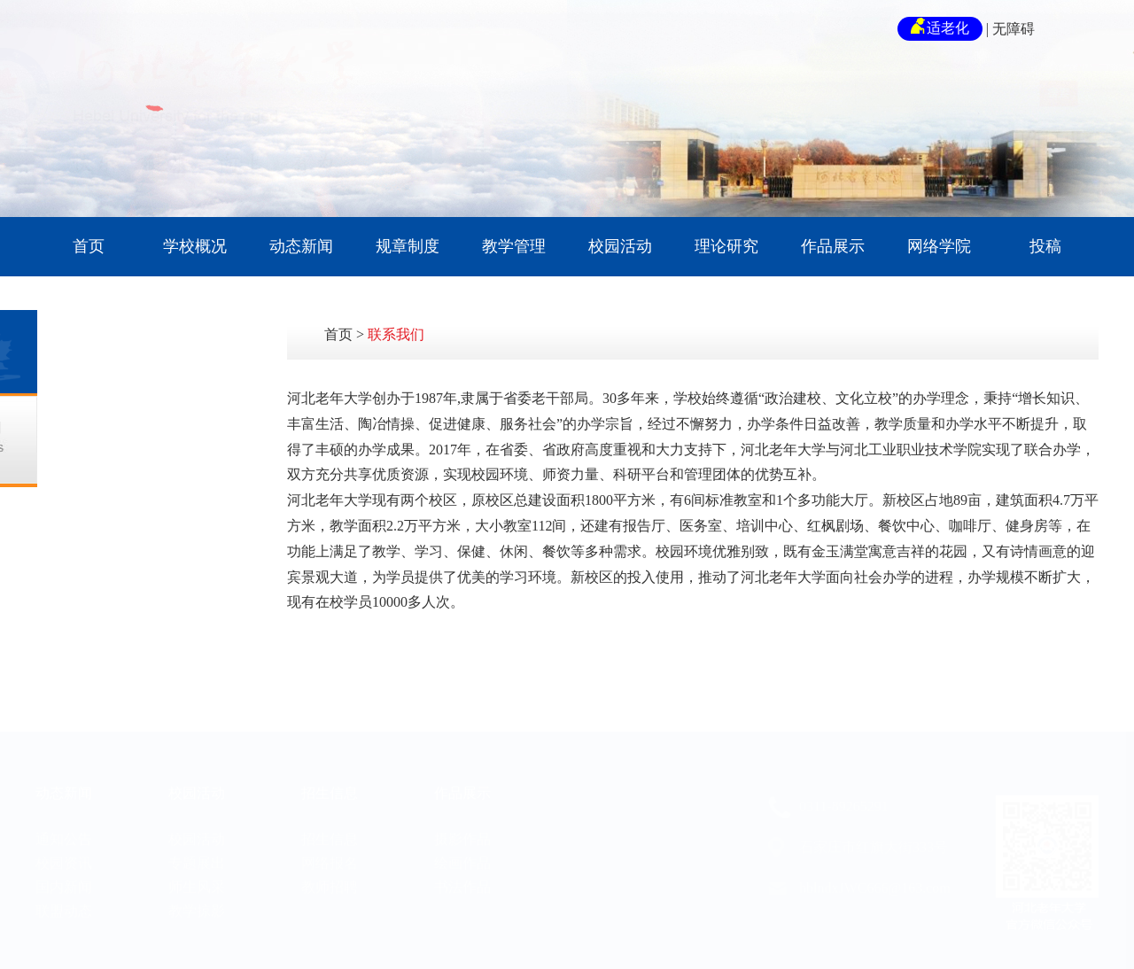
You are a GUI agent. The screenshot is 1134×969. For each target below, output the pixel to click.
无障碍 (1013, 28)
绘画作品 (462, 833)
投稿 (1045, 246)
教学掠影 (196, 881)
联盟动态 (63, 881)
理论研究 (726, 246)
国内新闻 (63, 857)
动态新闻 (301, 246)
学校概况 (195, 246)
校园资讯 (63, 833)
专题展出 (196, 833)
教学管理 (514, 246)
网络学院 (939, 246)
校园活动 (620, 246)
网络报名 (329, 833)
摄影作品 (462, 810)
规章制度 (407, 246)
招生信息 (329, 764)
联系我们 (396, 334)
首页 (89, 246)
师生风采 (196, 857)
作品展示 (833, 246)
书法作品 (462, 857)
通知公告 (63, 810)
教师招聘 (329, 857)
